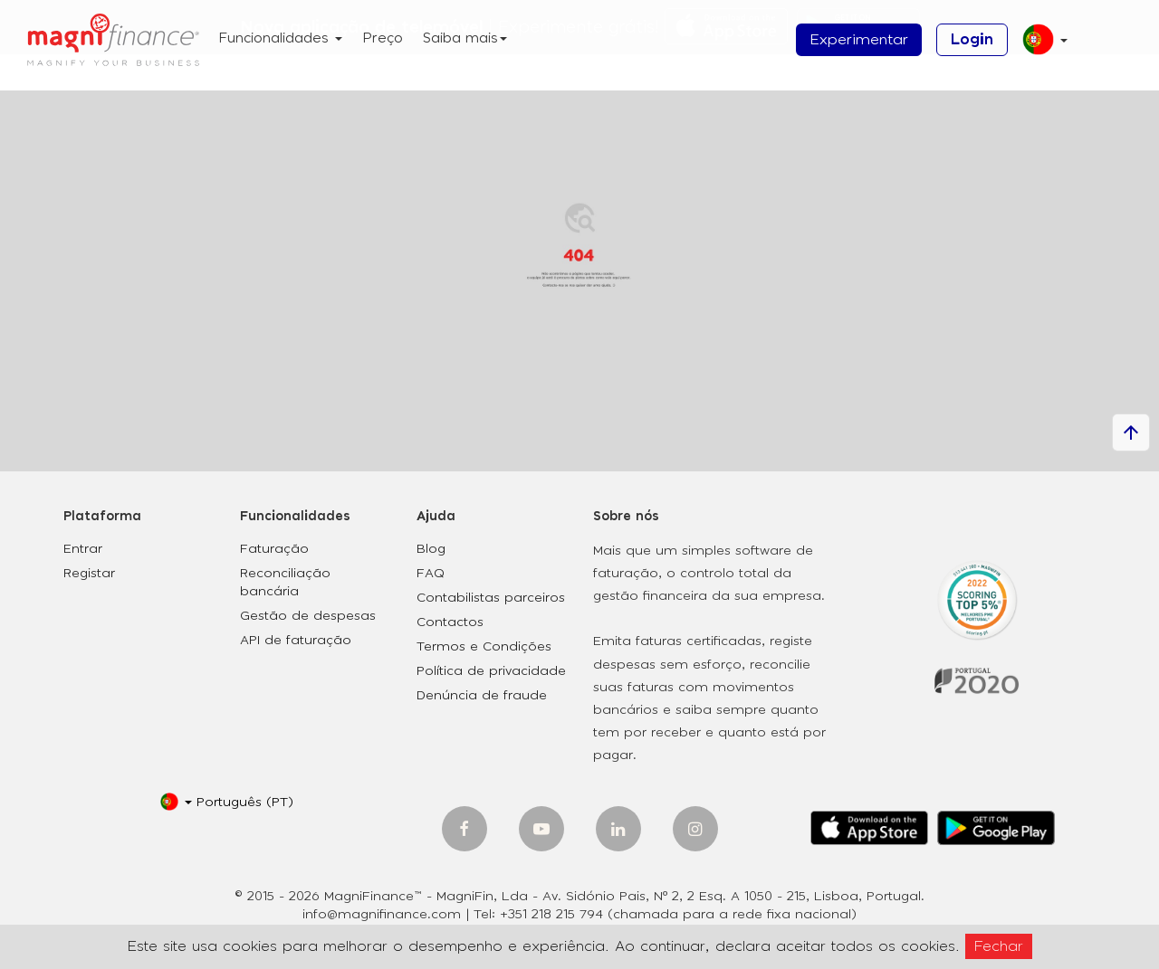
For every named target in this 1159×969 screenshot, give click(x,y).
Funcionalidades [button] (280, 38)
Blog (431, 549)
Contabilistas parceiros (491, 598)
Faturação (274, 549)
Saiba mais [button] (465, 38)
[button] (1038, 46)
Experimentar (858, 40)
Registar (89, 573)
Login (972, 40)
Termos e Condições (484, 647)
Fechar (998, 946)
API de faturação (295, 640)
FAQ (431, 573)
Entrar (82, 549)
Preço (382, 38)
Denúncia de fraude (482, 695)
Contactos (450, 622)
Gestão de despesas (308, 616)
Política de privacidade (491, 671)
